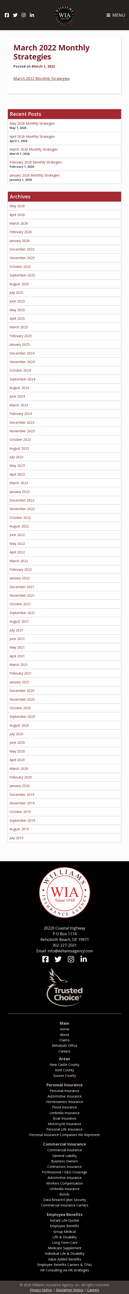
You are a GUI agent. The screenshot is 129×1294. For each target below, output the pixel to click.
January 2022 (20, 578)
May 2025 (17, 310)
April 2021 (17, 656)
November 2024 (22, 361)
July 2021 (16, 630)
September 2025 (22, 275)
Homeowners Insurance (64, 1101)
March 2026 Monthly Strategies (34, 149)
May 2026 (17, 206)
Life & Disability (65, 1237)
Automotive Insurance (65, 1096)
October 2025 (20, 266)
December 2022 (22, 500)
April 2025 (17, 318)
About (64, 1034)
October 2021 (20, 604)
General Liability (64, 1155)
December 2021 (22, 587)
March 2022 (19, 561)
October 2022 (20, 517)
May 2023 (17, 465)
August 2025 (19, 284)
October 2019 (20, 811)
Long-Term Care (64, 1242)
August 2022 (19, 526)
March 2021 (19, 664)
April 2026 (17, 214)
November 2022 (22, 509)
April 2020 (17, 760)
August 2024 (19, 387)
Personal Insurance (64, 1090)
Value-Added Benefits (64, 1259)
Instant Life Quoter (64, 1220)
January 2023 (20, 491)
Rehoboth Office (64, 1045)
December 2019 (22, 794)
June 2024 (17, 396)
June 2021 (17, 638)
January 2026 (20, 240)
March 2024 (19, 405)
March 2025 (19, 327)
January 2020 (20, 785)
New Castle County (64, 1064)
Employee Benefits (64, 1226)
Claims (64, 1040)
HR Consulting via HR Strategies (64, 1270)
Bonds (64, 1194)
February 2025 (21, 336)
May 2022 (17, 543)
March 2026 (19, 223)
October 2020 (20, 708)
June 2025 (17, 301)
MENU (115, 15)
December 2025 (22, 249)
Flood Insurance (64, 1107)
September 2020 (22, 716)
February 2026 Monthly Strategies (36, 162)
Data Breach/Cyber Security (64, 1199)
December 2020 (22, 690)
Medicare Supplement (64, 1248)
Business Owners (64, 1161)
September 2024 (22, 379)
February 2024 (21, 413)
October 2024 (20, 370)
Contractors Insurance (64, 1166)
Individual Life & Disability (64, 1253)
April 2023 (17, 474)
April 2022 (17, 552)
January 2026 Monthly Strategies (35, 175)
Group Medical (64, 1231)
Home (64, 1029)
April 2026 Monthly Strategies (32, 136)
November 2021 (22, 595)
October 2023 (20, 439)
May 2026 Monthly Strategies (32, 123)
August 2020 (19, 725)
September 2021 (22, 612)
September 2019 (22, 820)
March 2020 (19, 768)
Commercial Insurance (64, 1150)
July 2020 (16, 734)
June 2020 (17, 742)
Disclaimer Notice (69, 1290)
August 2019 (19, 829)
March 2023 (19, 483)
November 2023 (22, 431)
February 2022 (21, 569)
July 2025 (16, 292)
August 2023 (19, 448)
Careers (64, 1051)
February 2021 (21, 673)
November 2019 (22, 803)
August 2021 (19, 621)
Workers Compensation (64, 1183)
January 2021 (20, 682)
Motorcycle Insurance (64, 1124)
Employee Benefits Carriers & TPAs (64, 1264)
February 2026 (21, 232)
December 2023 (22, 422)
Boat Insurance (64, 1118)
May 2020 (17, 751)
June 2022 (17, 534)
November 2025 (22, 258)
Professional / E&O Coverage (64, 1172)
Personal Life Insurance (64, 1129)
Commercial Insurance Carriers (64, 1205)
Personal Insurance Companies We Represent (64, 1134)
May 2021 (17, 647)
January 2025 (20, 344)
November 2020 (22, 699)
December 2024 (22, 353)
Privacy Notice (41, 1290)
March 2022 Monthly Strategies (51, 52)
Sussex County (64, 1075)
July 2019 (16, 838)
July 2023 (16, 457)
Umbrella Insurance (65, 1113)
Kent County (64, 1070)
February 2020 (21, 777)
